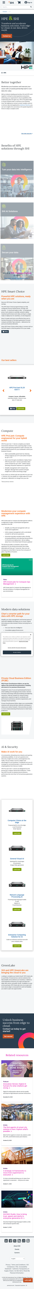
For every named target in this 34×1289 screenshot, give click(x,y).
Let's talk (28, 1280)
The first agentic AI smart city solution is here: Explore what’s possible (15, 1129)
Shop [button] (5, 331)
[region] (17, 644)
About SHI (17, 1246)
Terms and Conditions (18, 1265)
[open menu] (3, 2)
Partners (5, 11)
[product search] (17, 6)
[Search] (31, 7)
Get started (8, 1036)
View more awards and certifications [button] (17, 278)
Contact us (7, 36)
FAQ (17, 1267)
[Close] (31, 635)
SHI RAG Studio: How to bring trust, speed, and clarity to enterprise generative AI (15, 1216)
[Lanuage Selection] (17, 1258)
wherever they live (25, 105)
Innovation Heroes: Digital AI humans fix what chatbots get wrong (15, 1086)
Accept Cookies (17, 652)
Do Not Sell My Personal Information (17, 647)
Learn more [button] (21, 408)
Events (17, 1249)
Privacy (8, 1265)
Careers (17, 1253)
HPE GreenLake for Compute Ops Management (16, 583)
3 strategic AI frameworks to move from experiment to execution (14, 1173)
